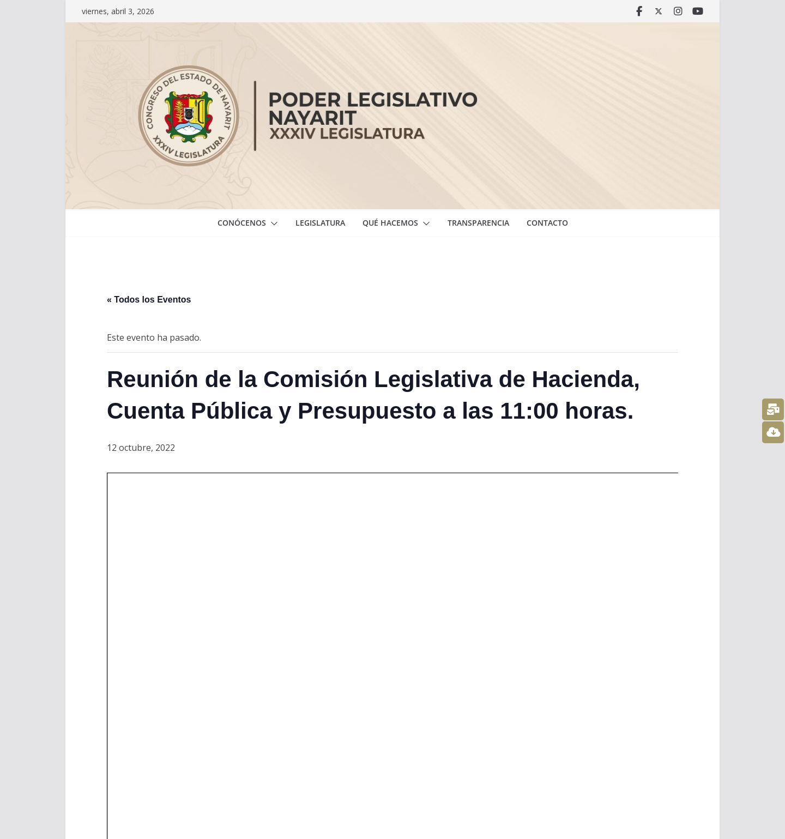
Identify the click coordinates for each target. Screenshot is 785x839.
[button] (272, 223)
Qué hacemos (390, 223)
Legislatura (320, 223)
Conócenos (242, 223)
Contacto (547, 223)
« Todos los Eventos (149, 299)
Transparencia (478, 223)
